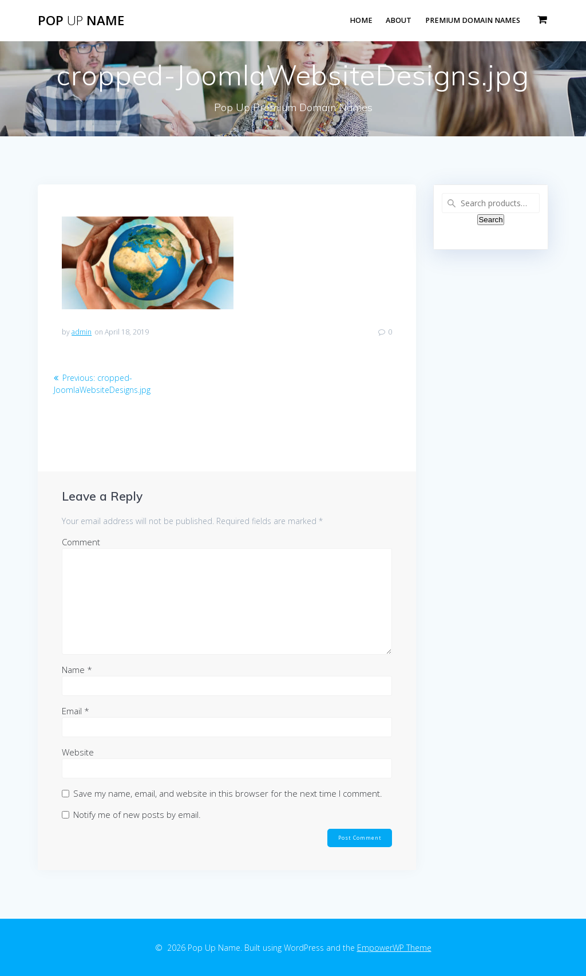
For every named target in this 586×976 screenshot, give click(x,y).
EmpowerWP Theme (394, 947)
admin (82, 332)
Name (77, 669)
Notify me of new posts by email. (137, 814)
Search (490, 219)
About (398, 20)
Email (75, 711)
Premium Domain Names (472, 20)
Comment (81, 542)
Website (78, 752)
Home (361, 20)
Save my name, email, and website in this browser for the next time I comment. (227, 793)
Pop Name (81, 20)
